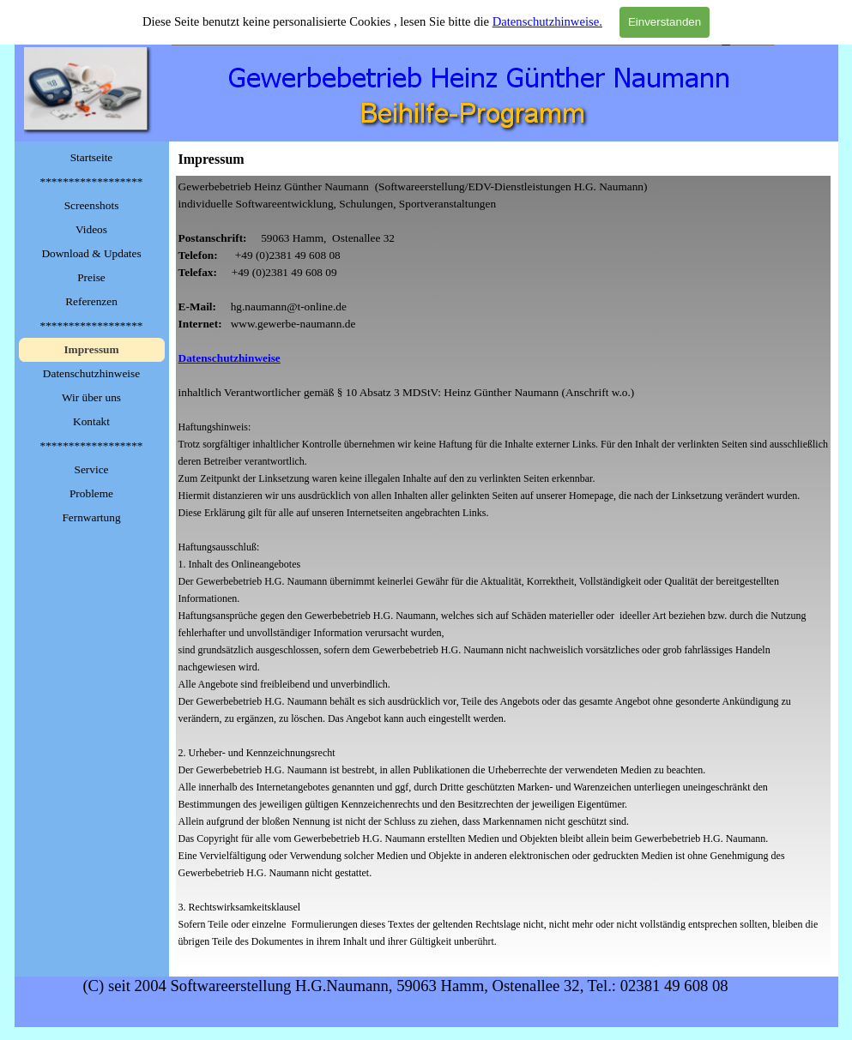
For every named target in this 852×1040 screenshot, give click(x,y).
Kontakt (91, 421)
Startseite (91, 157)
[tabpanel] (503, 572)
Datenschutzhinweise (91, 373)
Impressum (90, 349)
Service (92, 469)
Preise (91, 277)
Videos (91, 229)
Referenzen (91, 301)
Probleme (91, 493)
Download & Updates (91, 253)
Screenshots (91, 205)
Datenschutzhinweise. (547, 21)
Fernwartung (91, 517)
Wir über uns (91, 397)
